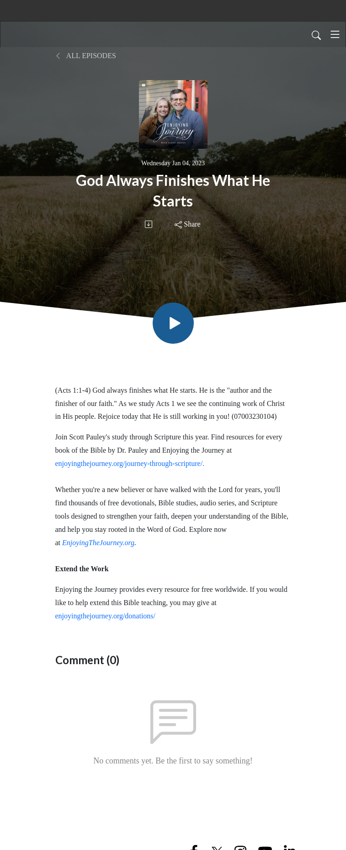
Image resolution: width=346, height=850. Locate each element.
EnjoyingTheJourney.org (98, 543)
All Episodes (85, 56)
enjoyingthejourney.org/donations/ (105, 616)
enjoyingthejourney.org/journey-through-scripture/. (130, 463)
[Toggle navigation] (335, 34)
